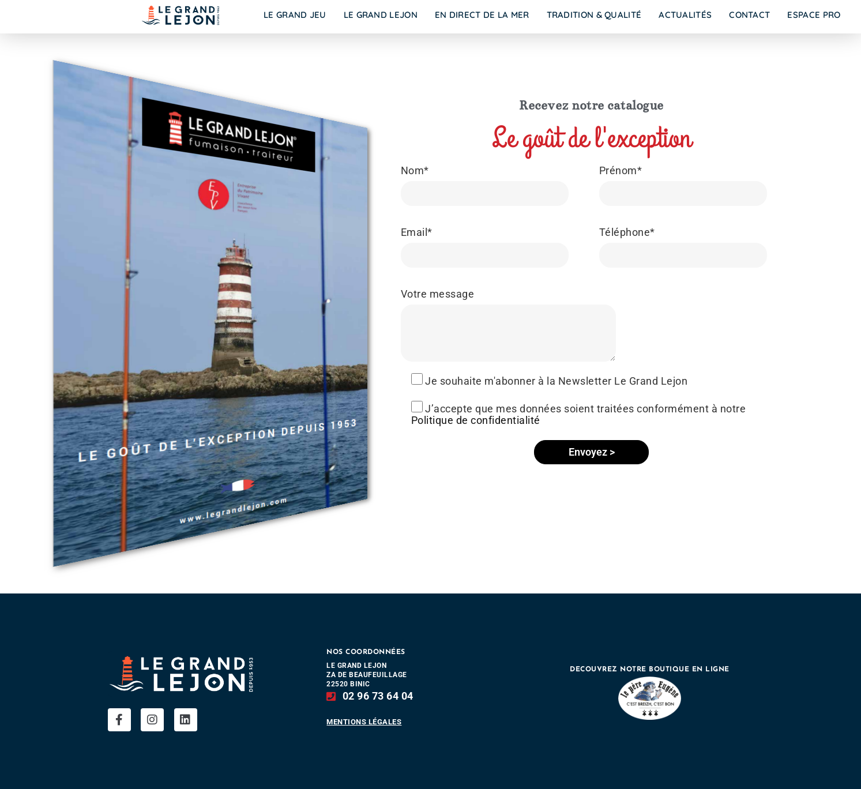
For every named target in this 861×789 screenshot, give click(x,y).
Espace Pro (813, 14)
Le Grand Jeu (295, 14)
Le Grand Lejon (381, 14)
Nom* (415, 170)
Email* (417, 232)
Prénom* (620, 170)
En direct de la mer (482, 14)
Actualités (685, 14)
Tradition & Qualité (594, 14)
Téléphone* (627, 232)
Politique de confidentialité (475, 420)
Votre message (438, 294)
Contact (749, 14)
